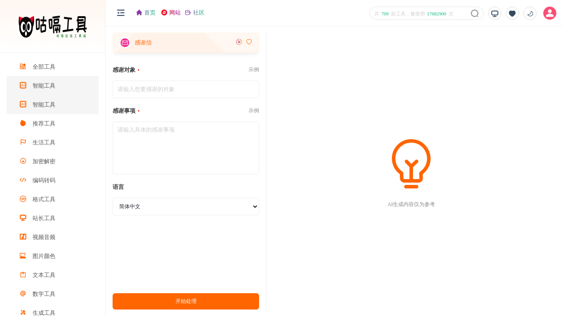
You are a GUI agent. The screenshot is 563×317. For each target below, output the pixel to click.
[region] (52, 185)
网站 (171, 12)
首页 (146, 12)
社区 (195, 12)
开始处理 (186, 301)
